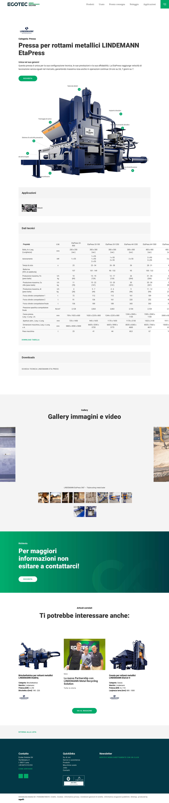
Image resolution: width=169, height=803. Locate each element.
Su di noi (67, 757)
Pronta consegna (117, 4)
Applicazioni (149, 4)
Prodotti (90, 4)
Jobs (65, 768)
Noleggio (134, 4)
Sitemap (134, 797)
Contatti (66, 770)
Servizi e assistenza (71, 760)
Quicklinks (69, 753)
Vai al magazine (84, 711)
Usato (102, 4)
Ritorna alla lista (27, 732)
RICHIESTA (27, 579)
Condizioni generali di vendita (92, 797)
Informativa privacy (71, 797)
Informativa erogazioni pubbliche (117, 797)
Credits (53, 797)
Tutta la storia (70, 688)
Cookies (60, 797)
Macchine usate (70, 765)
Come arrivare (25, 769)
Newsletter (105, 753)
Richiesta (27, 78)
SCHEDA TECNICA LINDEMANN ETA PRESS (40, 369)
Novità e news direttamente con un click (119, 757)
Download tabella (30, 340)
